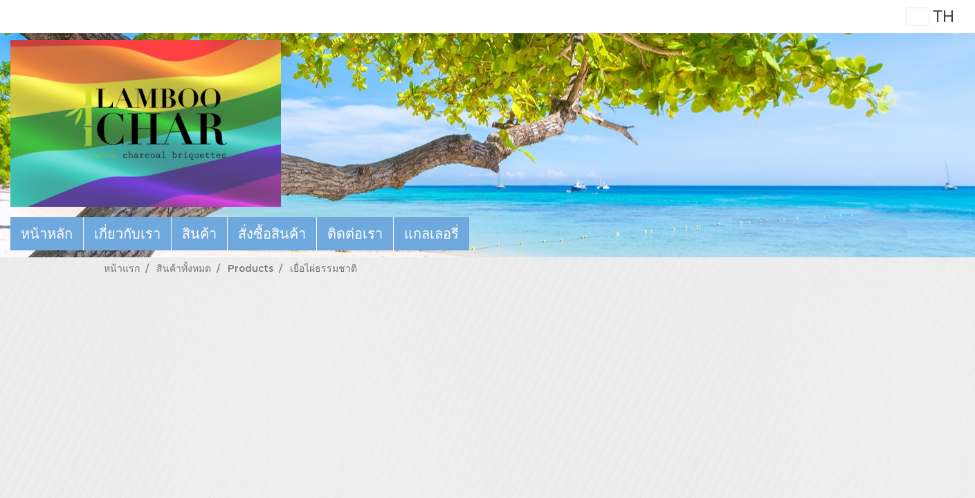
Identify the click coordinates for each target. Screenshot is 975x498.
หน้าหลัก (47, 233)
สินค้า (199, 233)
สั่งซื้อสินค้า (272, 233)
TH (930, 16)
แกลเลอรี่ (431, 233)
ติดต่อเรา (355, 233)
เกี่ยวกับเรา (127, 233)
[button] (481, 233)
